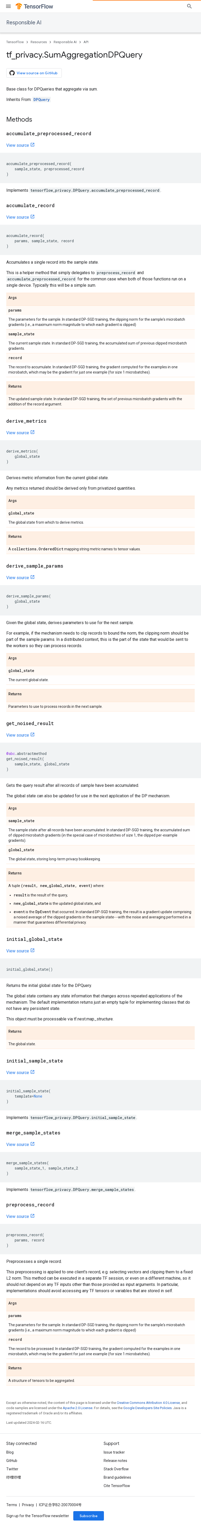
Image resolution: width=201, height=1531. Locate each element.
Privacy (28, 1505)
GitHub (11, 1461)
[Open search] (189, 6)
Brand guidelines (117, 1477)
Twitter (12, 1469)
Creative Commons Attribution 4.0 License (148, 1403)
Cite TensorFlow (117, 1486)
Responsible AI (23, 22)
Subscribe (89, 1515)
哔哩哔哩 (13, 1477)
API (85, 42)
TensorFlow (15, 42)
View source (17, 145)
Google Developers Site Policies (147, 1408)
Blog (10, 1452)
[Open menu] (8, 6)
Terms (11, 1505)
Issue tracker (114, 1452)
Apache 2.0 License (77, 1408)
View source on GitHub (33, 73)
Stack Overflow (116, 1469)
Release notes (115, 1461)
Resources (39, 42)
